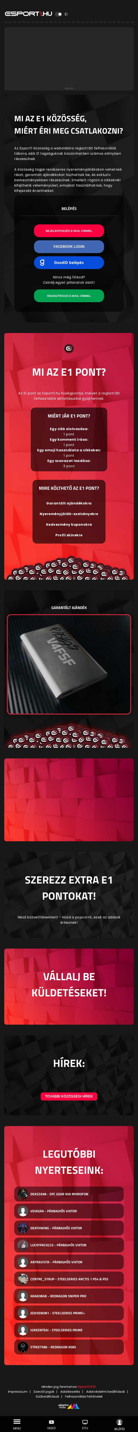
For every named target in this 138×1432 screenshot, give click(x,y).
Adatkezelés (70, 1391)
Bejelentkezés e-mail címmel (69, 230)
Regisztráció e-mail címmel (69, 295)
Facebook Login (69, 246)
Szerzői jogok (44, 1391)
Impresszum (17, 1391)
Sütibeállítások (47, 1396)
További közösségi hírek (69, 1096)
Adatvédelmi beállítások (105, 1391)
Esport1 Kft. (87, 1386)
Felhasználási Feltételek (84, 1396)
